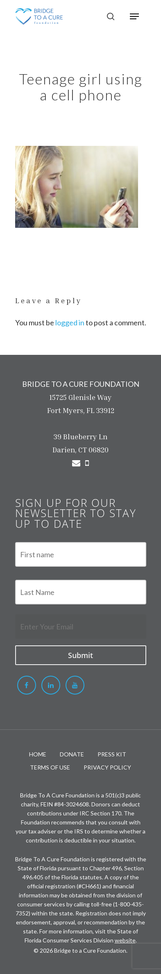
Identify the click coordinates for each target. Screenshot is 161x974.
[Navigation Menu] (134, 16)
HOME (37, 754)
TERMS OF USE (50, 767)
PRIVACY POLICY (107, 767)
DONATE (72, 754)
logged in (69, 322)
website (125, 940)
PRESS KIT (112, 754)
